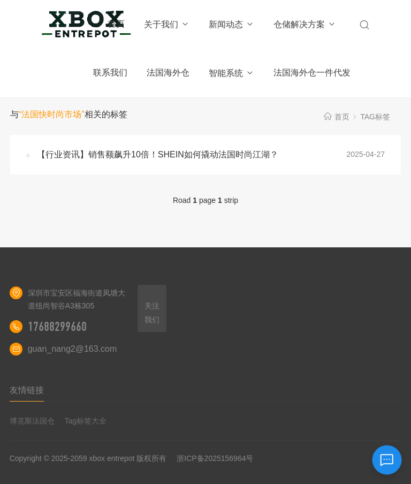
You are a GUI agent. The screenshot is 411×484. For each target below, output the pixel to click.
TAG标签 (375, 116)
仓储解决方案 (304, 24)
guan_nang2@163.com (72, 348)
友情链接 (27, 390)
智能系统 (231, 73)
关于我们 (166, 24)
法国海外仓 (168, 72)
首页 (116, 23)
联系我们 (110, 72)
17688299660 (57, 327)
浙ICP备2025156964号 (215, 458)
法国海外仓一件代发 (312, 72)
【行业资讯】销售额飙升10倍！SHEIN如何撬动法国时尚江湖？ (157, 154)
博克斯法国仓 (32, 421)
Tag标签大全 (86, 421)
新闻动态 (231, 24)
